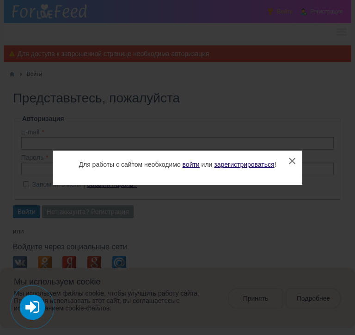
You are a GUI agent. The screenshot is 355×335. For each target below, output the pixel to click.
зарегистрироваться (244, 164)
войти (191, 164)
